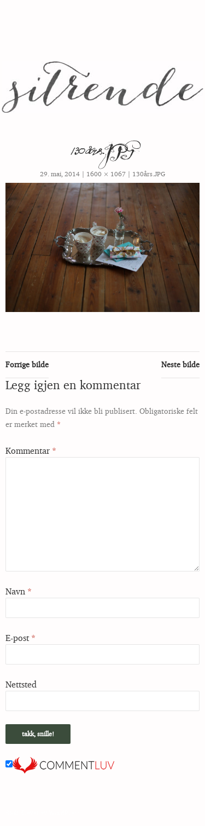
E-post (20, 637)
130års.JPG (148, 174)
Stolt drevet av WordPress (42, 812)
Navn (18, 591)
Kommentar (30, 450)
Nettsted (21, 684)
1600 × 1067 (106, 174)
